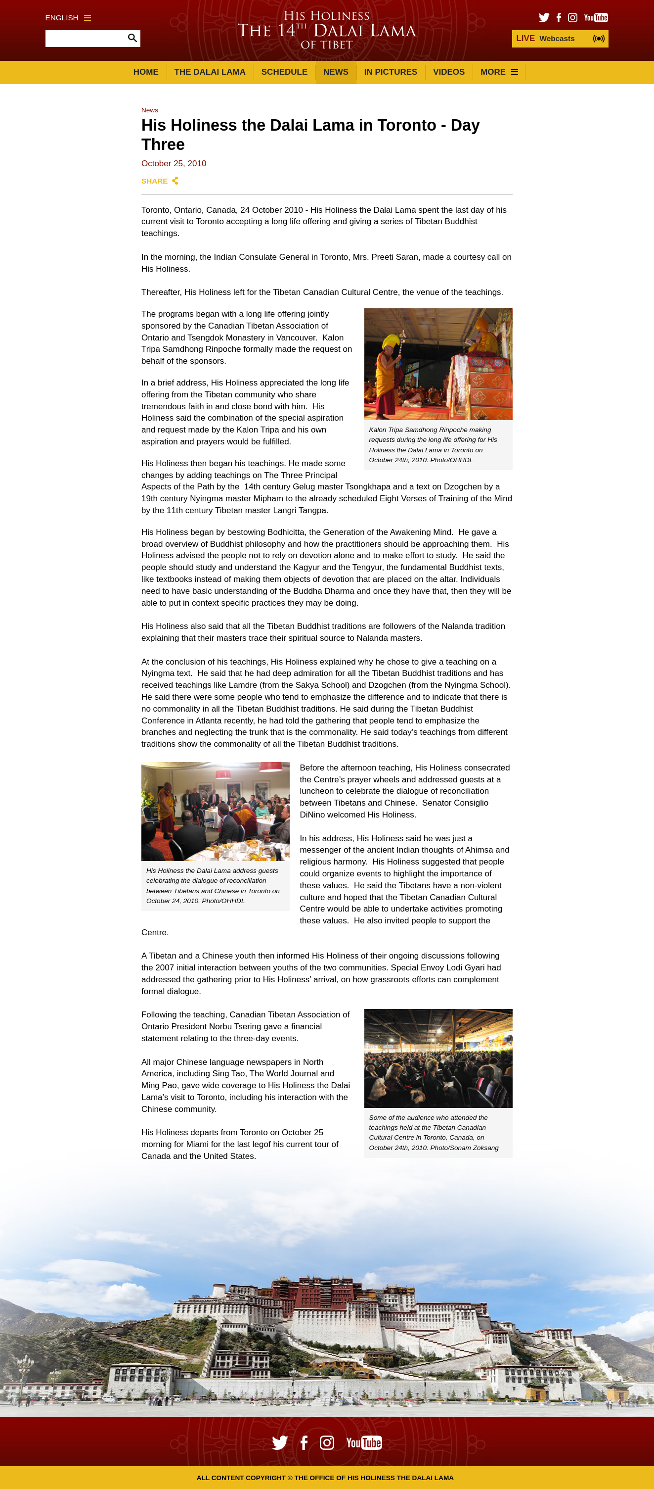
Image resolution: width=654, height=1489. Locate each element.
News (336, 72)
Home (146, 72)
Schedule (285, 72)
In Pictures (391, 72)
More (499, 72)
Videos (449, 72)
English (68, 17)
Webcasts (545, 38)
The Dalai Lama (210, 72)
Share (154, 181)
